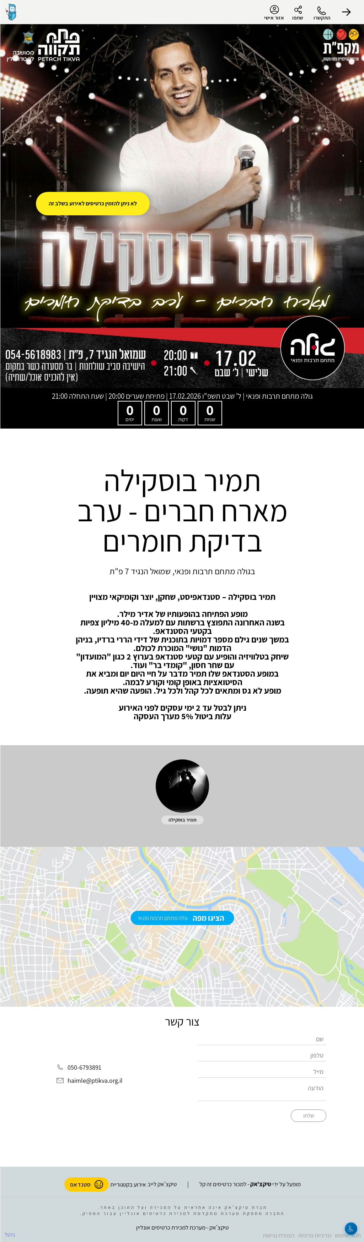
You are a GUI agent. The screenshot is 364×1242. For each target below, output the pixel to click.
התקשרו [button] (321, 17)
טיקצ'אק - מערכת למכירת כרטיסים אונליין (182, 1227)
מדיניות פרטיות (314, 1235)
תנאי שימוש (347, 1235)
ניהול (9, 1234)
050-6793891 (84, 1067)
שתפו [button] (297, 17)
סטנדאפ (86, 1184)
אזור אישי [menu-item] (274, 13)
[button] (346, 12)
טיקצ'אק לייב (161, 1184)
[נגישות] (350, 1228)
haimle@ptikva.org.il (94, 1081)
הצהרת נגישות (278, 1235)
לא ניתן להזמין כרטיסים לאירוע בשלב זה (92, 203)
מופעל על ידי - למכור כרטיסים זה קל (249, 1184)
